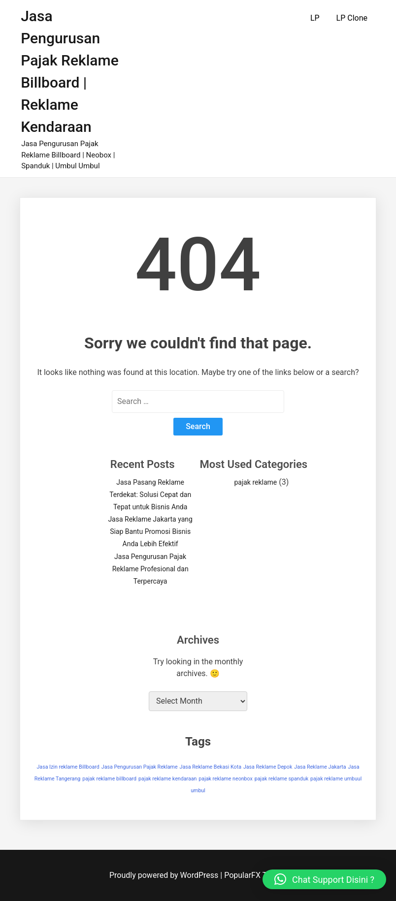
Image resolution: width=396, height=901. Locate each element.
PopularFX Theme (255, 875)
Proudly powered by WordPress (164, 875)
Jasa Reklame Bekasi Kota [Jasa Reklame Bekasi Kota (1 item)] (210, 767)
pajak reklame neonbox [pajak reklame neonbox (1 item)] (225, 779)
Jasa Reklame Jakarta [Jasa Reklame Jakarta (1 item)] (320, 767)
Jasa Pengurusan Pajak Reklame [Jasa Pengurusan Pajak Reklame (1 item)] (139, 767)
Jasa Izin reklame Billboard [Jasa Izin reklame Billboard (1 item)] (67, 767)
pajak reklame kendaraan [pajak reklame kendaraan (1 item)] (167, 779)
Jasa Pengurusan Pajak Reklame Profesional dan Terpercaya (150, 569)
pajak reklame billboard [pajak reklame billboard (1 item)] (109, 779)
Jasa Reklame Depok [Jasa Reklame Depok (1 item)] (267, 767)
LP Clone (351, 18)
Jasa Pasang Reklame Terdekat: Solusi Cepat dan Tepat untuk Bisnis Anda (150, 494)
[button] (324, 879)
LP (315, 18)
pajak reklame (255, 482)
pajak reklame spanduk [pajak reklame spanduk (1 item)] (281, 779)
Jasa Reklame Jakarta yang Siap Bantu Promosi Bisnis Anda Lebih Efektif (150, 531)
